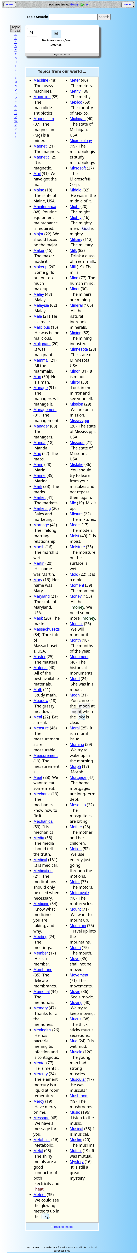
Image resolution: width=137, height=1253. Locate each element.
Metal (38, 1151)
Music (75, 1112)
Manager (41, 426)
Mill (73, 267)
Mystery (77, 1162)
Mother (76, 827)
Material (40, 667)
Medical (40, 860)
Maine (38, 190)
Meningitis (42, 1030)
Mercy (38, 1101)
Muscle (76, 1052)
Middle (75, 190)
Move (74, 958)
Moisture (77, 547)
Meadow (40, 700)
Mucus (75, 1019)
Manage (40, 387)
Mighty (75, 217)
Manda (39, 442)
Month (75, 640)
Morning (77, 744)
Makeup (40, 267)
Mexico (76, 102)
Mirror (75, 382)
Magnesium (43, 118)
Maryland (41, 596)
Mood (75, 678)
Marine (39, 475)
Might (74, 206)
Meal (37, 717)
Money (76, 596)
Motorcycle (79, 893)
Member (40, 953)
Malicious (41, 327)
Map (37, 453)
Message (41, 1118)
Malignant (42, 344)
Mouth (75, 947)
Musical (76, 1129)
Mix (73, 503)
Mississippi (79, 420)
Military (76, 239)
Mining (75, 333)
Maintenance (44, 206)
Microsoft (78, 168)
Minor (75, 371)
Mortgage (78, 777)
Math (37, 689)
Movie (75, 991)
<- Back (9, 4)
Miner (75, 289)
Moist (74, 536)
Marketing (42, 508)
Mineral (76, 305)
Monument (79, 656)
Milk (73, 250)
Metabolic (41, 1140)
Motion (76, 849)
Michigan (77, 118)
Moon (75, 695)
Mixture (76, 514)
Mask (38, 618)
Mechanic (41, 794)
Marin (38, 464)
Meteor (39, 1194)
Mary (37, 580)
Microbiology (81, 140)
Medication (43, 871)
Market (39, 497)
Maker (38, 250)
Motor (75, 882)
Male (37, 316)
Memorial (41, 991)
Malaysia (41, 305)
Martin (38, 563)
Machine (40, 80)
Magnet (40, 146)
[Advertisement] (86, 35)
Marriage (41, 525)
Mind (74, 278)
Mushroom (79, 1096)
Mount (75, 909)
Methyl (75, 91)
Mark (37, 486)
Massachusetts (46, 629)
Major (38, 234)
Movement (79, 975)
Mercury (40, 1074)
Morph (75, 766)
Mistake (76, 464)
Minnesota (79, 349)
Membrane (42, 969)
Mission (76, 404)
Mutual (76, 1151)
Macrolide (42, 97)
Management (44, 409)
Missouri (77, 442)
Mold (74, 574)
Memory (40, 1008)
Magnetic (41, 157)
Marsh (38, 547)
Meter (75, 80)
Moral (75, 728)
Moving (76, 1002)
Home (74, 4)
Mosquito (78, 805)
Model (75, 525)
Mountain (78, 925)
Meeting (40, 936)
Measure (41, 728)
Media (38, 838)
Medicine (41, 903)
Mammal (41, 360)
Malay (38, 294)
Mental (39, 1063)
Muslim (76, 1140)
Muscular (78, 1079)
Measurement (45, 755)
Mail (37, 173)
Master (39, 656)
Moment (77, 585)
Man (37, 376)
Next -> (127, 4)
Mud (73, 1041)
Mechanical (43, 821)
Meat (37, 777)
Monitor (76, 624)
